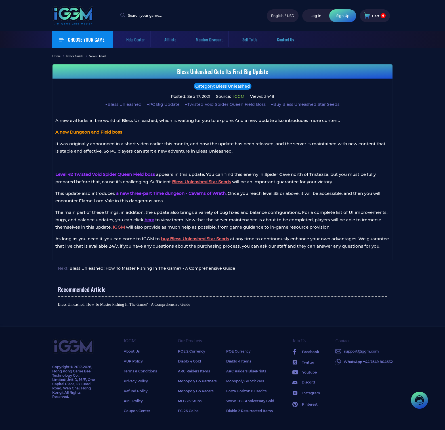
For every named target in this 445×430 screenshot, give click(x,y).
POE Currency (238, 351)
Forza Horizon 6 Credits (246, 391)
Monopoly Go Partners (197, 381)
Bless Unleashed (125, 104)
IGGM (238, 96)
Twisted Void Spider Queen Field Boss (226, 104)
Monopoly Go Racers (195, 391)
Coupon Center (137, 411)
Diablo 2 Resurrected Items (249, 411)
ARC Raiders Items (194, 371)
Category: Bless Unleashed (222, 86)
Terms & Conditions (140, 371)
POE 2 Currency (191, 351)
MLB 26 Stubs (189, 401)
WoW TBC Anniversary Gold (250, 401)
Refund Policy (136, 391)
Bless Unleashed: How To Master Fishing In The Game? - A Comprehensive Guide (152, 268)
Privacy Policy (136, 381)
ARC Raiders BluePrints (246, 371)
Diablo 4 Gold (189, 361)
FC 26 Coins (188, 411)
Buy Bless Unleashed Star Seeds (306, 104)
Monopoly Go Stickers (245, 381)
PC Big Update (164, 104)
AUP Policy (133, 361)
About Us (132, 351)
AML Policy (133, 401)
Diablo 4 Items (238, 361)
